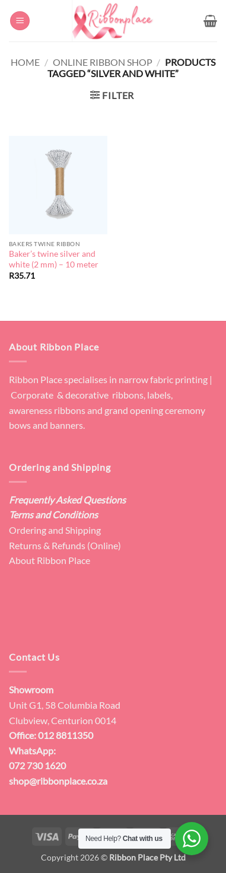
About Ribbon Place (49, 560)
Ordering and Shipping (55, 530)
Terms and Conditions (53, 514)
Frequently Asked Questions (67, 499)
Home (25, 62)
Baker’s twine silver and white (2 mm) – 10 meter (53, 259)
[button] (20, 21)
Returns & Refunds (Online (63, 545)
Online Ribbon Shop (102, 62)
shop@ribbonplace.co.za (58, 780)
